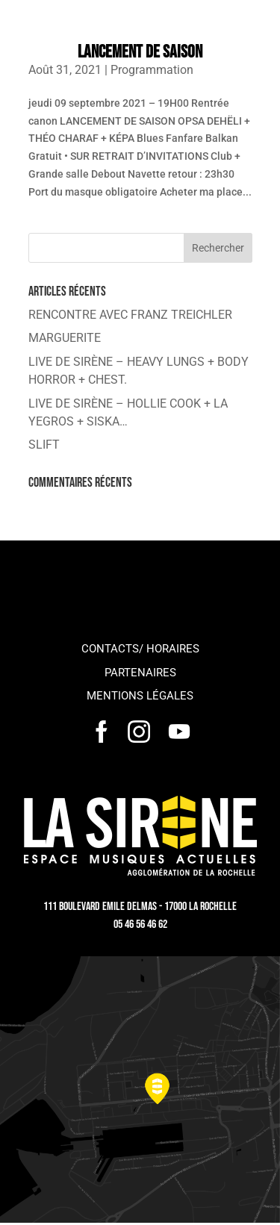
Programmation (152, 70)
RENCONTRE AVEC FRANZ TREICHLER (130, 315)
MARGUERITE (64, 338)
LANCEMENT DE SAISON (140, 52)
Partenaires (140, 672)
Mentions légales (140, 695)
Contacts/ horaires (140, 648)
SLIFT (44, 444)
